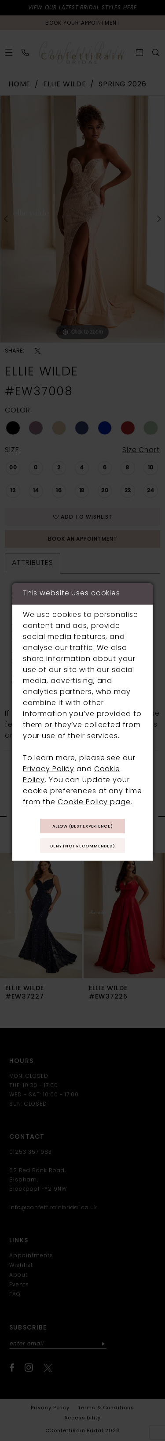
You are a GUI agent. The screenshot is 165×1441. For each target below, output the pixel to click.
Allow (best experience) (83, 826)
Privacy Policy (48, 769)
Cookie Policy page (94, 802)
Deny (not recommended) (83, 846)
